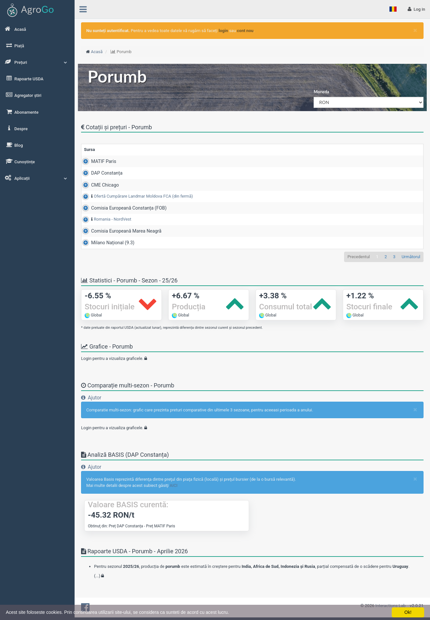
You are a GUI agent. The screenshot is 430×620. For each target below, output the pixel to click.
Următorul (410, 257)
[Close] (415, 30)
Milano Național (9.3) (105, 244)
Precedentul (358, 257)
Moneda (321, 91)
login (223, 30)
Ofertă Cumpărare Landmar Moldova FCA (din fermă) (136, 196)
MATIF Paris (96, 161)
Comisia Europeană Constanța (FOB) (122, 208)
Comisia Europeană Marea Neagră (119, 232)
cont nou (245, 30)
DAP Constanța (99, 173)
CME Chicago (98, 185)
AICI (173, 486)
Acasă (96, 51)
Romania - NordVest (105, 219)
